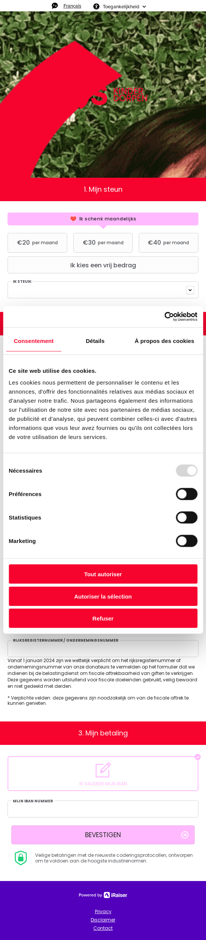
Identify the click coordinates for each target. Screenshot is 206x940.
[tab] (103, 219)
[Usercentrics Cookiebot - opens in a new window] (164, 317)
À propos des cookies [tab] (164, 340)
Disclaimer (103, 920)
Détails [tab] (95, 340)
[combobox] (103, 289)
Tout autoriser (103, 574)
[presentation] (103, 219)
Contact (103, 928)
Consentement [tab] (34, 340)
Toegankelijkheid (121, 6)
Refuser (103, 618)
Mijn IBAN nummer (33, 801)
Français (72, 5)
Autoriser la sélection (103, 596)
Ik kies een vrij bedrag (72, 265)
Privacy (103, 911)
